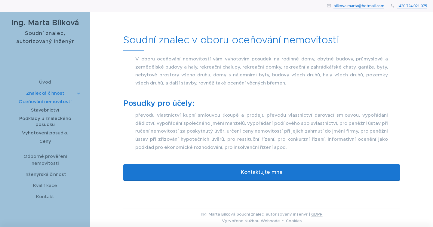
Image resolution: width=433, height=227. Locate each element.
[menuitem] (45, 81)
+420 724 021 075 (412, 5)
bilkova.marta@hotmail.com (358, 5)
